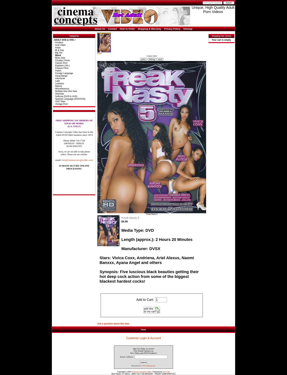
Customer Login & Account (143, 338)
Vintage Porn (61, 104)
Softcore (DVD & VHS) (65, 96)
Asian (57, 47)
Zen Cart (166, 372)
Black (104, 52)
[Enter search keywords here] (212, 2)
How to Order (127, 28)
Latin (57, 81)
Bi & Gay (59, 50)
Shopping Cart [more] (221, 36)
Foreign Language (63, 73)
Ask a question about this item (113, 323)
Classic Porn (61, 63)
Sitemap (188, 28)
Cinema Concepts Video (142, 372)
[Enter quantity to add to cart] (161, 299)
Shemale (59, 94)
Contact (112, 28)
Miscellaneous (61, 88)
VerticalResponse (148, 366)
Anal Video (60, 45)
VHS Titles (60, 101)
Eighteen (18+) (62, 65)
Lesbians (59, 83)
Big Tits (58, 52)
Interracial (59, 78)
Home (143, 330)
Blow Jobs (59, 58)
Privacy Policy (172, 28)
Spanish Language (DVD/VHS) (69, 99)
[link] (74, 186)
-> (65, 40)
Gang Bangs (60, 76)
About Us (100, 28)
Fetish (57, 70)
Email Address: (126, 357)
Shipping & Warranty (149, 28)
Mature (58, 86)
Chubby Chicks (62, 60)
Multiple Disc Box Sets (65, 91)
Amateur (58, 42)
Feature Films (61, 68)
